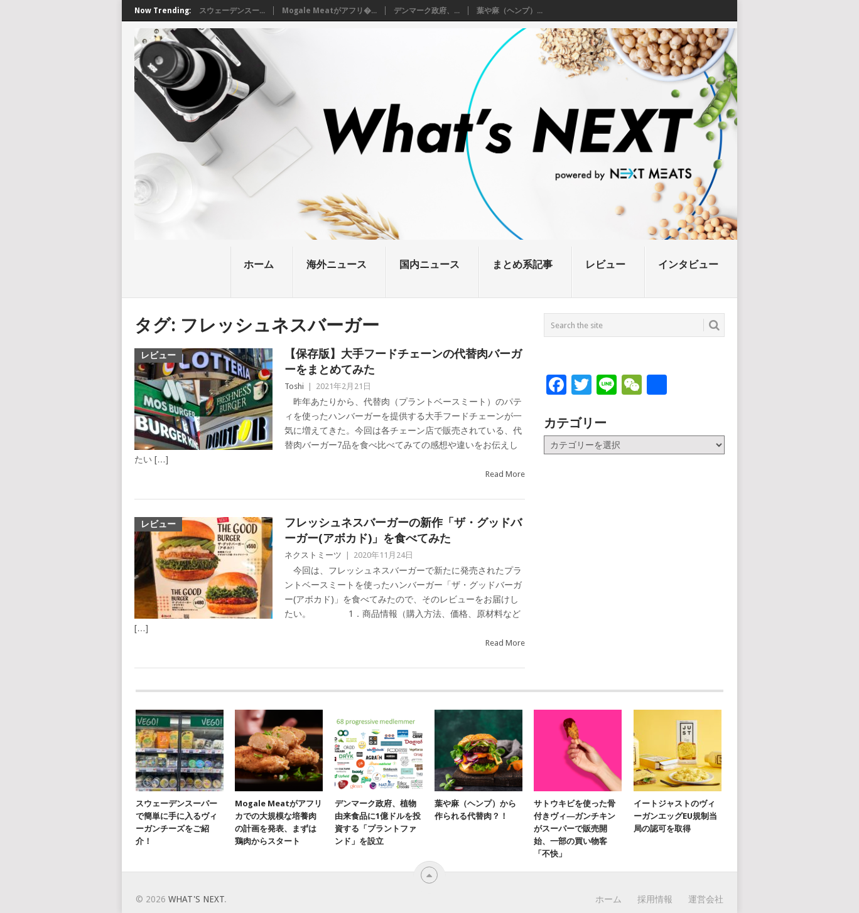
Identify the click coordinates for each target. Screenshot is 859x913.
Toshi (294, 386)
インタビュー (688, 264)
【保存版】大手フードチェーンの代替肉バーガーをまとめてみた (403, 361)
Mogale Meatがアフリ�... (329, 10)
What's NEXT (196, 899)
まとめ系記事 (522, 264)
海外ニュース (336, 264)
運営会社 (705, 899)
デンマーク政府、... (427, 10)
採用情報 (655, 899)
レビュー (605, 264)
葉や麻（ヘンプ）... (510, 10)
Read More (505, 474)
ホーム (259, 264)
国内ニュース (429, 264)
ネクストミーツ (313, 555)
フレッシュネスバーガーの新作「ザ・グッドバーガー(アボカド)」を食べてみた (403, 530)
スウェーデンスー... (232, 10)
